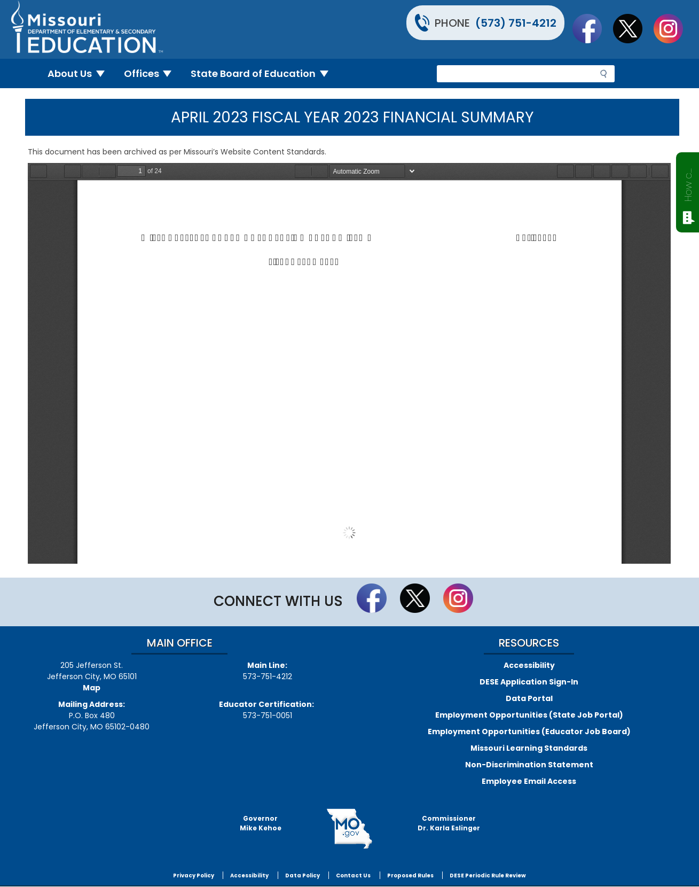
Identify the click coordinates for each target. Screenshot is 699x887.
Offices (152, 73)
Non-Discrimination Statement (529, 764)
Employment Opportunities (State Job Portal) (529, 715)
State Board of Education (264, 73)
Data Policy (302, 876)
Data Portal (529, 698)
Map (91, 687)
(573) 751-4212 (515, 22)
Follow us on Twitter (632, 28)
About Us (80, 73)
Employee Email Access (529, 781)
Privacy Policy (193, 876)
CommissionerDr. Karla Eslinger (449, 823)
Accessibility (529, 665)
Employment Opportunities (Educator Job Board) (529, 731)
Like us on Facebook (592, 28)
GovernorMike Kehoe (260, 823)
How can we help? (688, 182)
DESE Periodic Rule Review (488, 876)
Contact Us (353, 876)
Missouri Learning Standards (528, 748)
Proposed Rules (410, 876)
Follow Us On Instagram (673, 28)
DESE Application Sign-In (529, 681)
